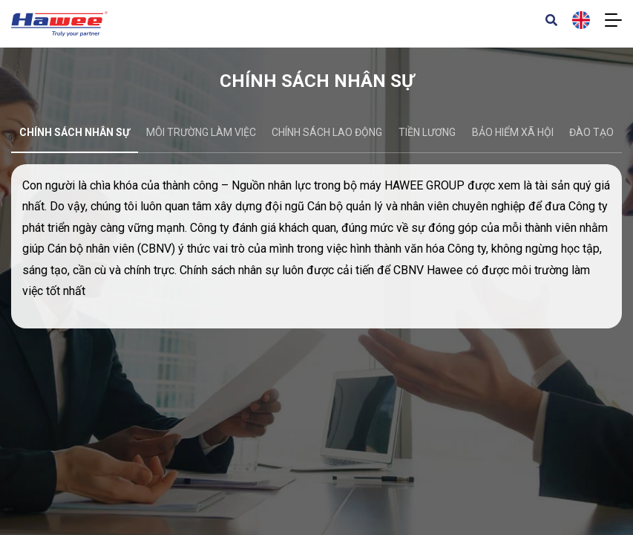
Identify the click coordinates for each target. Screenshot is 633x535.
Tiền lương (427, 132)
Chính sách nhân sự (74, 132)
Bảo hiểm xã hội (513, 132)
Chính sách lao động (327, 132)
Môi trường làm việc (201, 132)
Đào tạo (591, 132)
